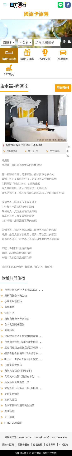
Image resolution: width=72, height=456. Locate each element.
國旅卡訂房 (8, 444)
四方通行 (36, 453)
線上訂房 (33, 151)
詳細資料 (63, 88)
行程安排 (37, 444)
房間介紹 (12, 151)
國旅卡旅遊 (36, 14)
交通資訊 (55, 151)
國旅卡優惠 (23, 444)
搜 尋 (67, 42)
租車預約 (50, 444)
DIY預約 (63, 444)
